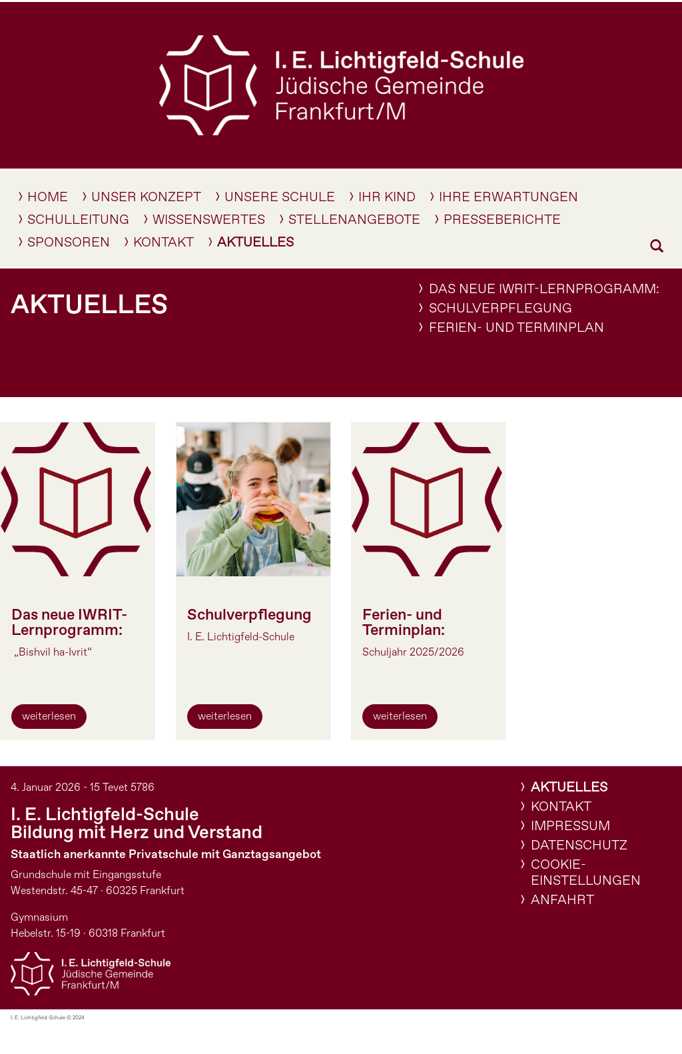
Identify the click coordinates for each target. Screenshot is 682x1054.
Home (47, 200)
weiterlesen (49, 717)
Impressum (570, 826)
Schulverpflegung (500, 309)
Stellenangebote (354, 222)
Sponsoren (68, 245)
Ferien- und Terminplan (516, 328)
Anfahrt (562, 900)
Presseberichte (502, 222)
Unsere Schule (279, 200)
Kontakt (163, 245)
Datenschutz (579, 846)
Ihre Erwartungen (508, 200)
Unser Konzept (146, 200)
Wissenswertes (209, 222)
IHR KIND (387, 200)
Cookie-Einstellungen (586, 873)
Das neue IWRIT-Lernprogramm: (544, 289)
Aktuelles (255, 245)
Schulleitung (78, 222)
